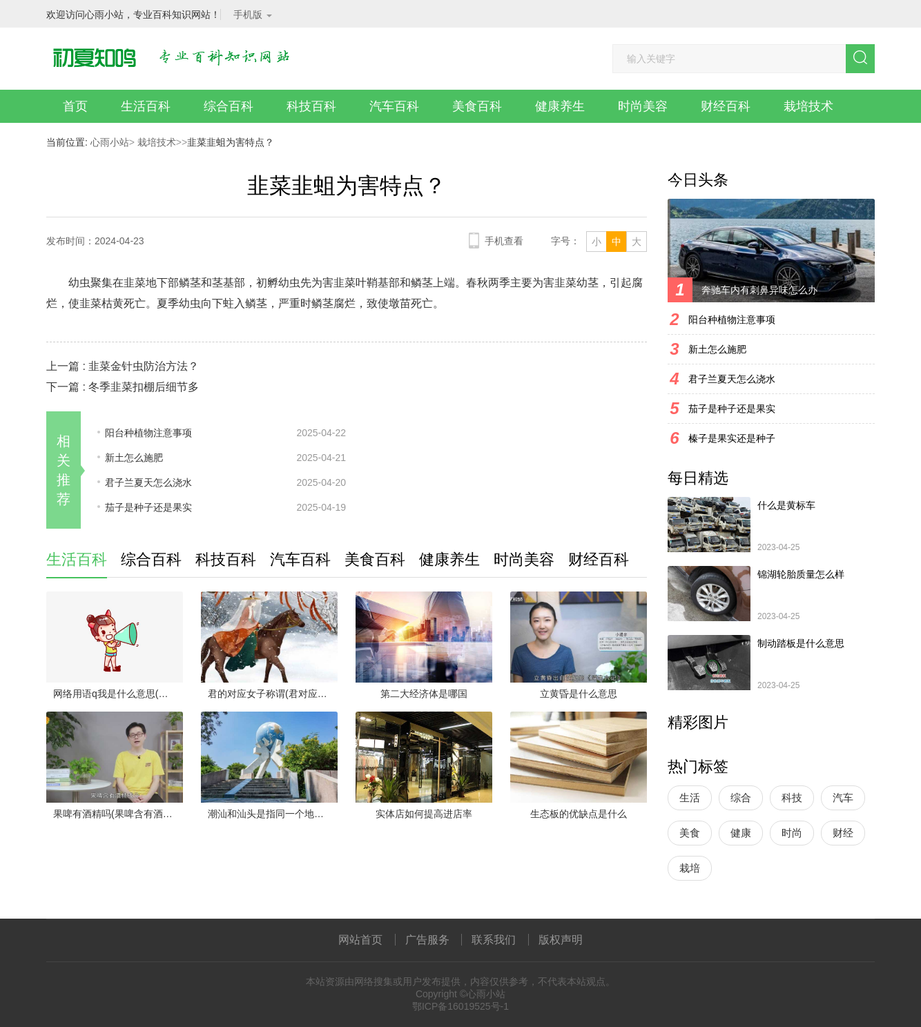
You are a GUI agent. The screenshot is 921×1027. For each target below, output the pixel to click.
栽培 (689, 868)
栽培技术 (808, 106)
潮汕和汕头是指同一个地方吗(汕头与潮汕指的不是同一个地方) (273, 813)
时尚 (792, 833)
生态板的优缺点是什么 (578, 813)
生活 (689, 797)
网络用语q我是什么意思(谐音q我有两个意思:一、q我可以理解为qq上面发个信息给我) (118, 693)
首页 (75, 106)
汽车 (843, 797)
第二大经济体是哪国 (423, 693)
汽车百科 (394, 106)
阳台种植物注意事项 (148, 432)
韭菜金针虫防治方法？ (143, 366)
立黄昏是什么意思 (578, 693)
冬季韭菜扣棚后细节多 (143, 387)
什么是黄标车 (786, 505)
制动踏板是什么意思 (800, 643)
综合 (740, 797)
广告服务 (427, 940)
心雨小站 (109, 142)
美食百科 (477, 106)
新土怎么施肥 (134, 457)
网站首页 (360, 940)
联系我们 (494, 940)
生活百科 (146, 106)
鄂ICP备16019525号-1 (460, 1006)
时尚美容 (643, 106)
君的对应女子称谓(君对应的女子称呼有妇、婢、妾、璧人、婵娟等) (273, 693)
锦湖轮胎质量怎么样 (800, 574)
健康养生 (560, 106)
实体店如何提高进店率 (424, 813)
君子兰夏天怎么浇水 (148, 482)
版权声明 (561, 940)
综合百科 (228, 106)
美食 (689, 833)
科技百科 (311, 106)
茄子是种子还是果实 (148, 507)
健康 (740, 833)
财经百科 (725, 106)
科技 (792, 797)
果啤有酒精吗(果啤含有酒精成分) (118, 813)
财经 (843, 833)
